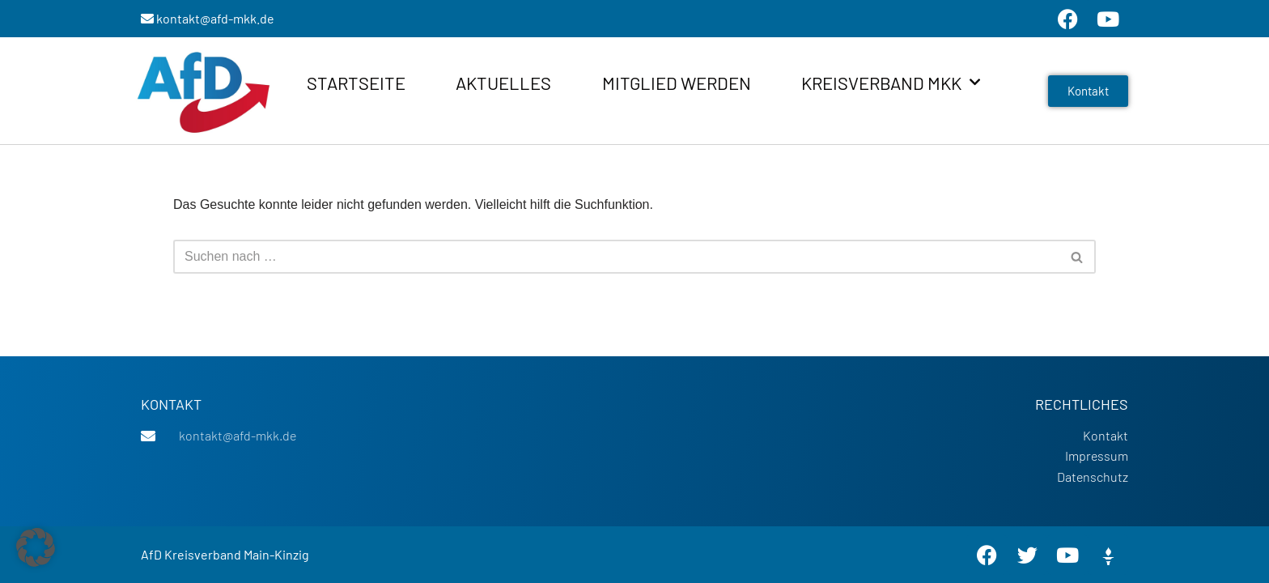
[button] (35, 547)
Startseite (356, 82)
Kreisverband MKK (890, 82)
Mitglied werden (676, 82)
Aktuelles (503, 82)
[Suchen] (616, 257)
